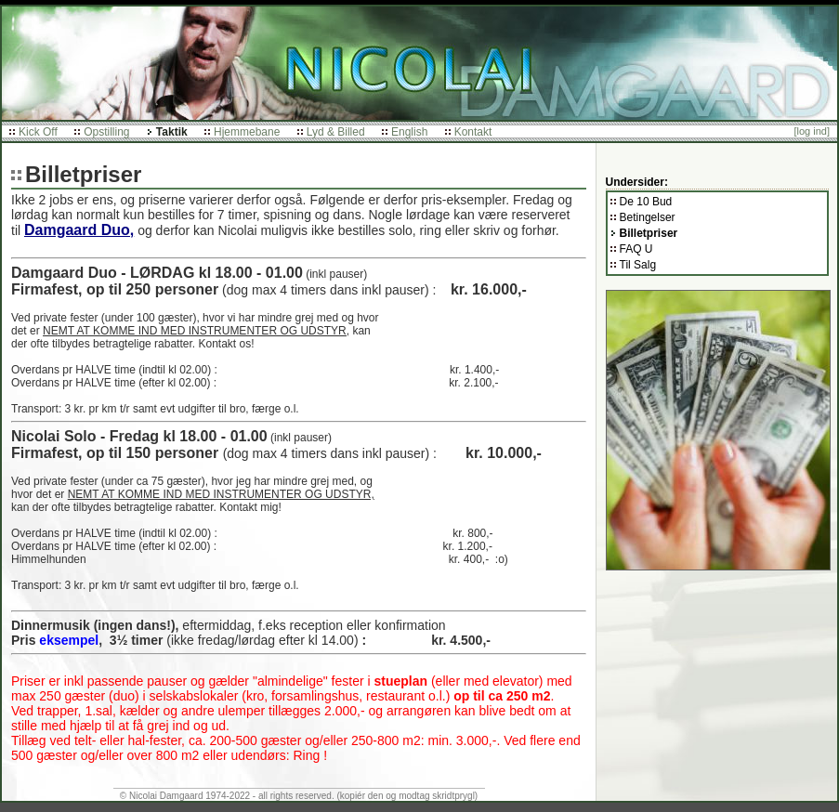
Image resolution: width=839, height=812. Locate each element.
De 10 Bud (646, 201)
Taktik (172, 131)
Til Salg (638, 264)
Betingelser (647, 217)
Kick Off (38, 131)
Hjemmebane (247, 131)
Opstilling (106, 131)
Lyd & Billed (336, 131)
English (409, 131)
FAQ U (636, 248)
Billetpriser (649, 233)
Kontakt (473, 131)
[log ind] (811, 131)
